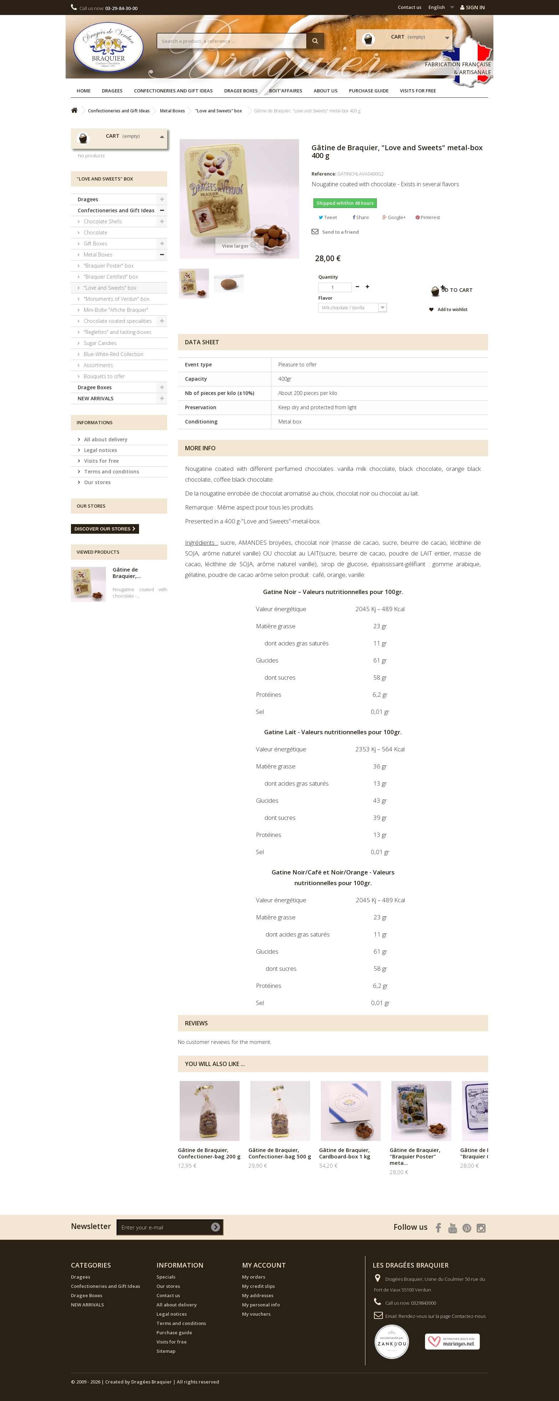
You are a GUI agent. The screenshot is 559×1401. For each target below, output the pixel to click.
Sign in (472, 7)
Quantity (328, 277)
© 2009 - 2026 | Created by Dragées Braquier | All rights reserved (145, 1382)
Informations (95, 483)
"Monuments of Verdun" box (115, 359)
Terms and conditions (111, 532)
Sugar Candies (99, 403)
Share (361, 217)
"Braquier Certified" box (110, 337)
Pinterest (428, 217)
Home (84, 90)
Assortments (97, 425)
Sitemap (166, 1351)
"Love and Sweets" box (109, 348)
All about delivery (105, 500)
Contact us (409, 7)
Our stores (97, 542)
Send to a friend (340, 232)
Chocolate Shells (102, 282)
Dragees (112, 90)
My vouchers (256, 1314)
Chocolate (94, 293)
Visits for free (418, 90)
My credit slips (258, 1286)
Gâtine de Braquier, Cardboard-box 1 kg (344, 1153)
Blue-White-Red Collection (112, 414)
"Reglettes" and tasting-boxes (117, 392)
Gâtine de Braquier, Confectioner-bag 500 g (279, 1153)
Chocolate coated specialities (117, 381)
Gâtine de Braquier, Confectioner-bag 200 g (209, 1153)
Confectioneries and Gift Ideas (173, 90)
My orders (253, 1277)
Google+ (394, 217)
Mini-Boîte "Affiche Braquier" (115, 370)
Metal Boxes (97, 315)
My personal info (261, 1304)
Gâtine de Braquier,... (127, 633)
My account (264, 1265)
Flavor (326, 298)
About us (326, 90)
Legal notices (100, 510)
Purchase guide (369, 90)
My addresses (257, 1295)
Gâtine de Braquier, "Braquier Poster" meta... (415, 1156)
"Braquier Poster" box (108, 326)
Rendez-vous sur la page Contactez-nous (442, 1316)
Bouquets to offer (103, 436)
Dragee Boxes (241, 90)
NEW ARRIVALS (95, 459)
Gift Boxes (94, 304)
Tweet (328, 217)
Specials (166, 1277)
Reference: (324, 174)
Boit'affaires (285, 90)
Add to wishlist (436, 311)
